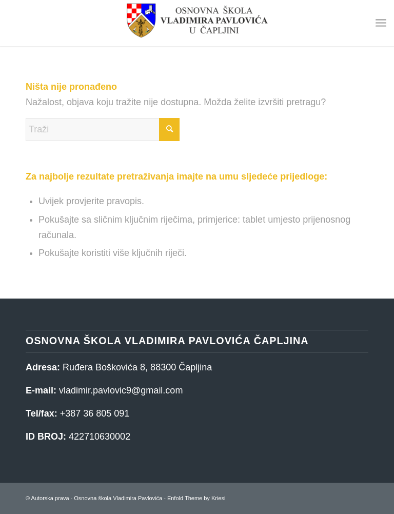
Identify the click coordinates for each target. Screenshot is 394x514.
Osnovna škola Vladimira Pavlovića (118, 498)
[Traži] (103, 129)
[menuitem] (381, 23)
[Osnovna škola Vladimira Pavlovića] (197, 23)
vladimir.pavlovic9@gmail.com (121, 390)
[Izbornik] (381, 23)
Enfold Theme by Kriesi (196, 498)
